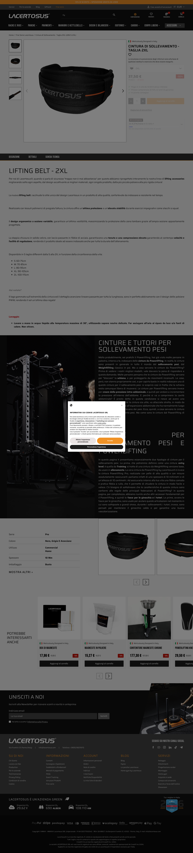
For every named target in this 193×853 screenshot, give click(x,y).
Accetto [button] (110, 441)
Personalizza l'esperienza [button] (96, 447)
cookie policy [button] (101, 423)
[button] (122, 405)
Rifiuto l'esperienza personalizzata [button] (83, 441)
